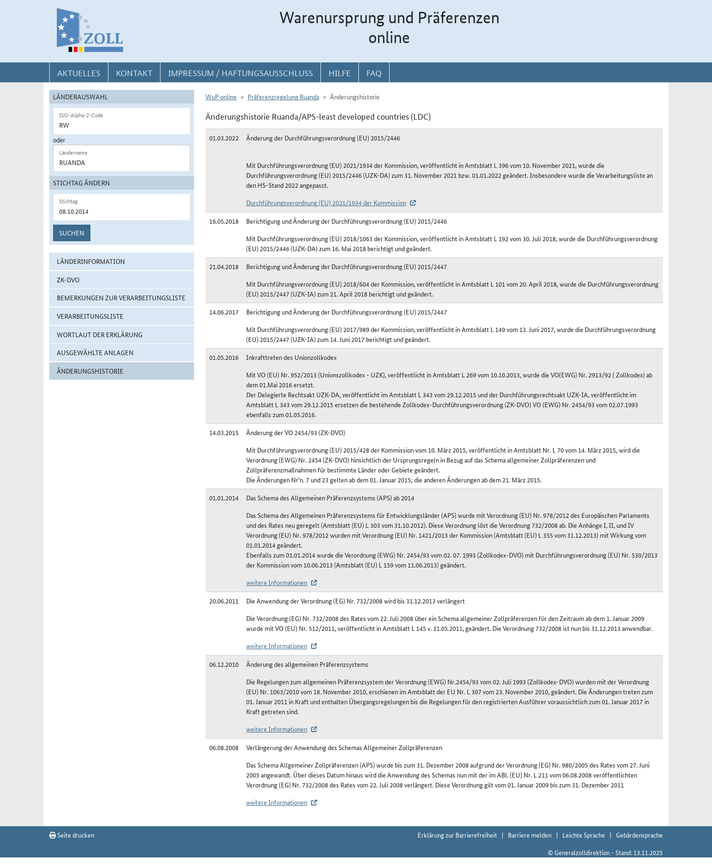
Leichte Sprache (583, 834)
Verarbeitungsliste (90, 316)
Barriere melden (530, 834)
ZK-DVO (68, 279)
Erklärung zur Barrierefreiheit (457, 834)
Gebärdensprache (639, 834)
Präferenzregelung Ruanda (283, 96)
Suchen (71, 232)
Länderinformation (91, 261)
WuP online (221, 96)
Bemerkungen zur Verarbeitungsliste (121, 297)
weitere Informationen (276, 582)
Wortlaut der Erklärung (99, 334)
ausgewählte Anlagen (95, 352)
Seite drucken (71, 834)
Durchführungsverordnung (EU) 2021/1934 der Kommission (326, 202)
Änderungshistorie (90, 371)
